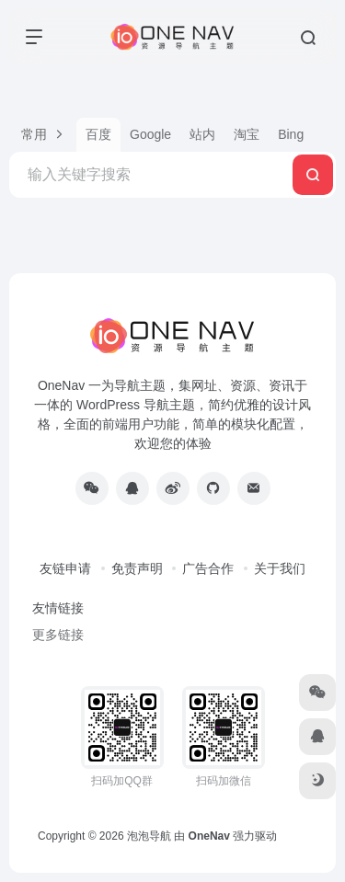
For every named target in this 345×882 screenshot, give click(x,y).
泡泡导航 (149, 836)
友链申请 (65, 568)
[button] (42, 135)
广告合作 (208, 568)
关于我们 (279, 568)
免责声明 (137, 568)
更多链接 (58, 634)
